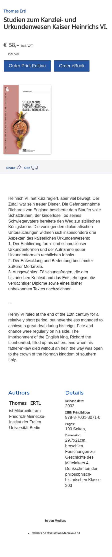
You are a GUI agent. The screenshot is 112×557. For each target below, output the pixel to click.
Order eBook (71, 65)
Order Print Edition (27, 65)
